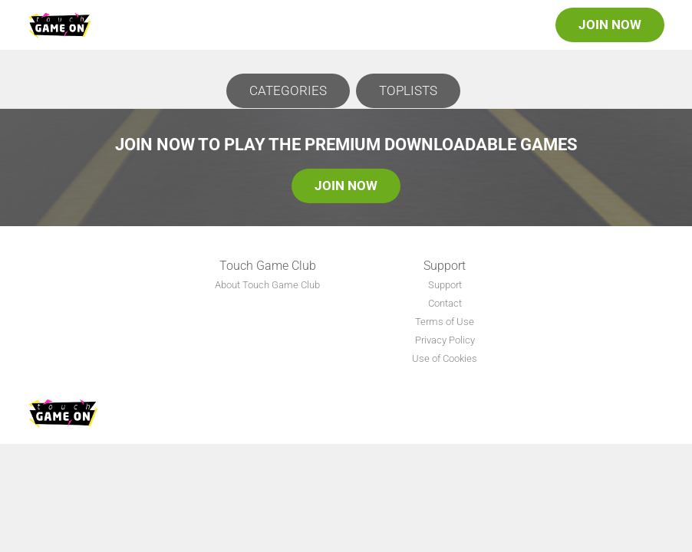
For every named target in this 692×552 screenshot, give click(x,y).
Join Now (609, 24)
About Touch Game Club (267, 285)
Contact (445, 303)
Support (445, 285)
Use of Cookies (444, 358)
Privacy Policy (445, 340)
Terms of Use (444, 321)
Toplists (408, 90)
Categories (288, 90)
